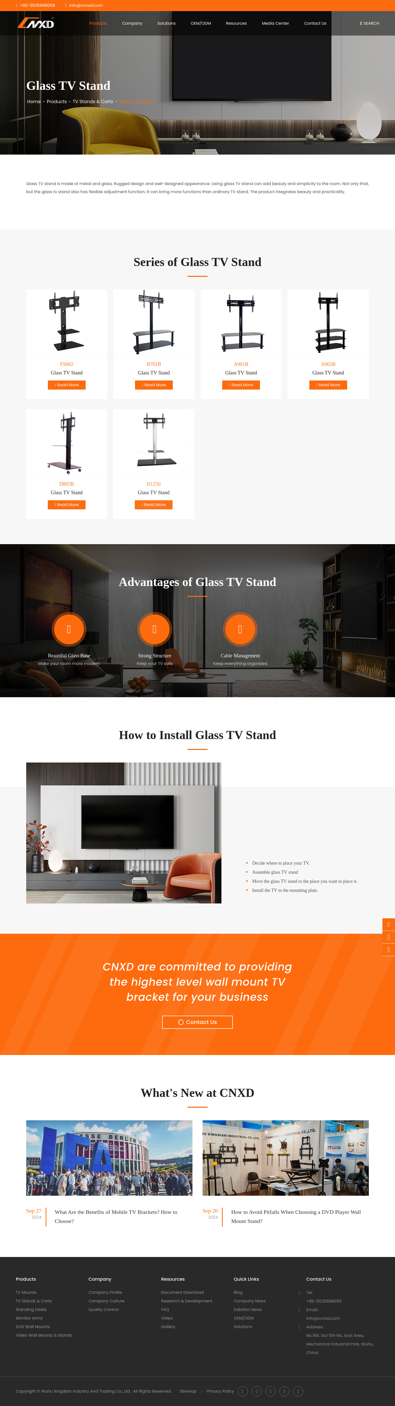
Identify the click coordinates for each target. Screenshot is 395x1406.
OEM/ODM (201, 23)
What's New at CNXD (197, 1092)
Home (34, 102)
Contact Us (315, 23)
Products (98, 23)
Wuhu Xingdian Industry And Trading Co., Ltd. (86, 1391)
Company (132, 23)
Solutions (166, 23)
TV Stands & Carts (93, 102)
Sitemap (188, 1391)
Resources (236, 23)
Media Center (275, 23)
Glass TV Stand (136, 102)
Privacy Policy (220, 1391)
